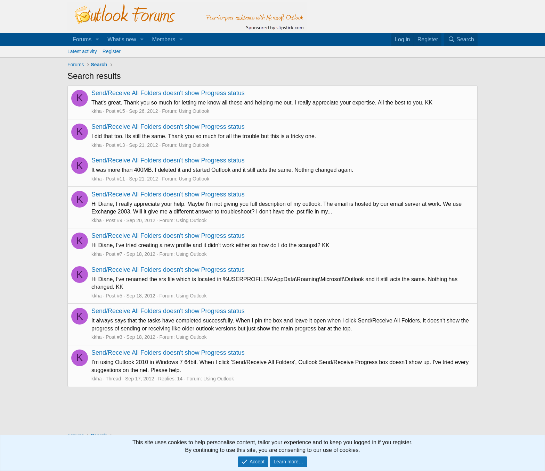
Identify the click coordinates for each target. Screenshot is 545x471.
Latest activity (82, 51)
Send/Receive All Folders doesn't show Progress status (168, 93)
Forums (82, 39)
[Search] (461, 39)
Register (112, 51)
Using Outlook (194, 111)
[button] (97, 39)
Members (164, 39)
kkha (96, 111)
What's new (121, 39)
